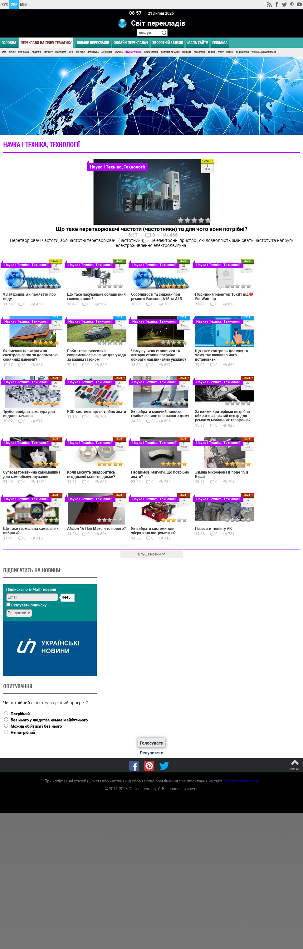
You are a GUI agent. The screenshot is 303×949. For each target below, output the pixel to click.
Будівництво (242, 52)
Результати (152, 753)
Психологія (199, 52)
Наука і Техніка (133, 52)
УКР (14, 4)
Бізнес (12, 52)
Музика (119, 52)
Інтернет (48, 52)
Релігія (211, 52)
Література (93, 52)
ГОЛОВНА (9, 42)
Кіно (71, 52)
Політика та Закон (170, 52)
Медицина (106, 52)
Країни (229, 52)
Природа (186, 52)
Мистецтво (60, 52)
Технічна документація (264, 52)
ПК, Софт (80, 52)
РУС (5, 4)
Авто (4, 52)
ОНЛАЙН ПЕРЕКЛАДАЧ (131, 42)
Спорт (220, 52)
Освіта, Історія (151, 52)
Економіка (23, 52)
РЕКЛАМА (219, 42)
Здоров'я (36, 52)
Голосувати (152, 743)
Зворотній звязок (167, 42)
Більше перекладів (93, 42)
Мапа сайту (197, 42)
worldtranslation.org (240, 781)
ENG (23, 4)
